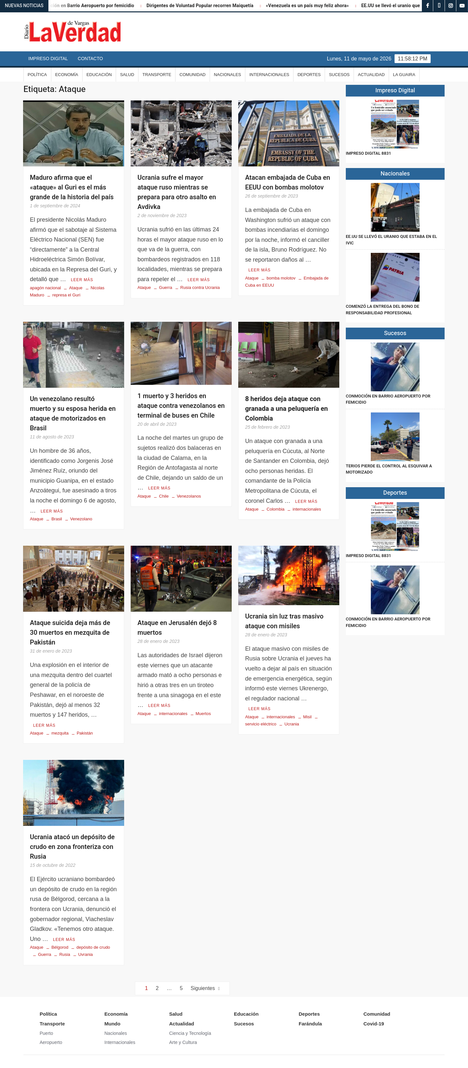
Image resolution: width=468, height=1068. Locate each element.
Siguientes (203, 988)
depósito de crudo (93, 947)
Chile (164, 496)
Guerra (165, 287)
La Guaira (404, 74)
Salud (127, 74)
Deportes (308, 74)
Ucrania (291, 724)
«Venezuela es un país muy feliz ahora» (316, 5)
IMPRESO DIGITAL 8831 (368, 153)
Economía (66, 74)
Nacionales (227, 74)
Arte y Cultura (183, 1042)
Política (37, 74)
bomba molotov (280, 278)
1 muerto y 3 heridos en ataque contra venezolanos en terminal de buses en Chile (181, 405)
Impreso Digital (48, 58)
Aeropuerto (51, 1042)
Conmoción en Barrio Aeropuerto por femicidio (94, 5)
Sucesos (339, 74)
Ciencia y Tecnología (190, 1033)
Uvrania (85, 954)
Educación (99, 74)
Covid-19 (373, 1023)
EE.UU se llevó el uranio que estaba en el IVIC (418, 5)
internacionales (306, 509)
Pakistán (85, 733)
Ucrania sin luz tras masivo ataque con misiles (284, 621)
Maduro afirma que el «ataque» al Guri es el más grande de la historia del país (72, 187)
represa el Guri (66, 295)
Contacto (90, 58)
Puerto (46, 1033)
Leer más (82, 280)
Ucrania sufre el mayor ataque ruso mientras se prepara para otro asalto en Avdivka (176, 192)
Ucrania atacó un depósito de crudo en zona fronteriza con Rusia (72, 846)
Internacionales (269, 74)
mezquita (60, 733)
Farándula (310, 1023)
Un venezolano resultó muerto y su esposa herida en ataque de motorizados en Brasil (73, 413)
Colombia (275, 509)
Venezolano (81, 518)
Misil (307, 716)
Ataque (75, 287)
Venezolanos (189, 496)
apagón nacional (45, 287)
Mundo (112, 1023)
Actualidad (371, 74)
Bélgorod (59, 947)
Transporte (156, 74)
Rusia (64, 954)
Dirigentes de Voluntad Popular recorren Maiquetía (209, 5)
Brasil (56, 518)
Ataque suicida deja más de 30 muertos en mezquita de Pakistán (70, 632)
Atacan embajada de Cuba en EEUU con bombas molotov (287, 182)
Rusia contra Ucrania (200, 287)
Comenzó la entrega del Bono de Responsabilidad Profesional (382, 309)
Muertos (203, 713)
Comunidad (192, 74)
